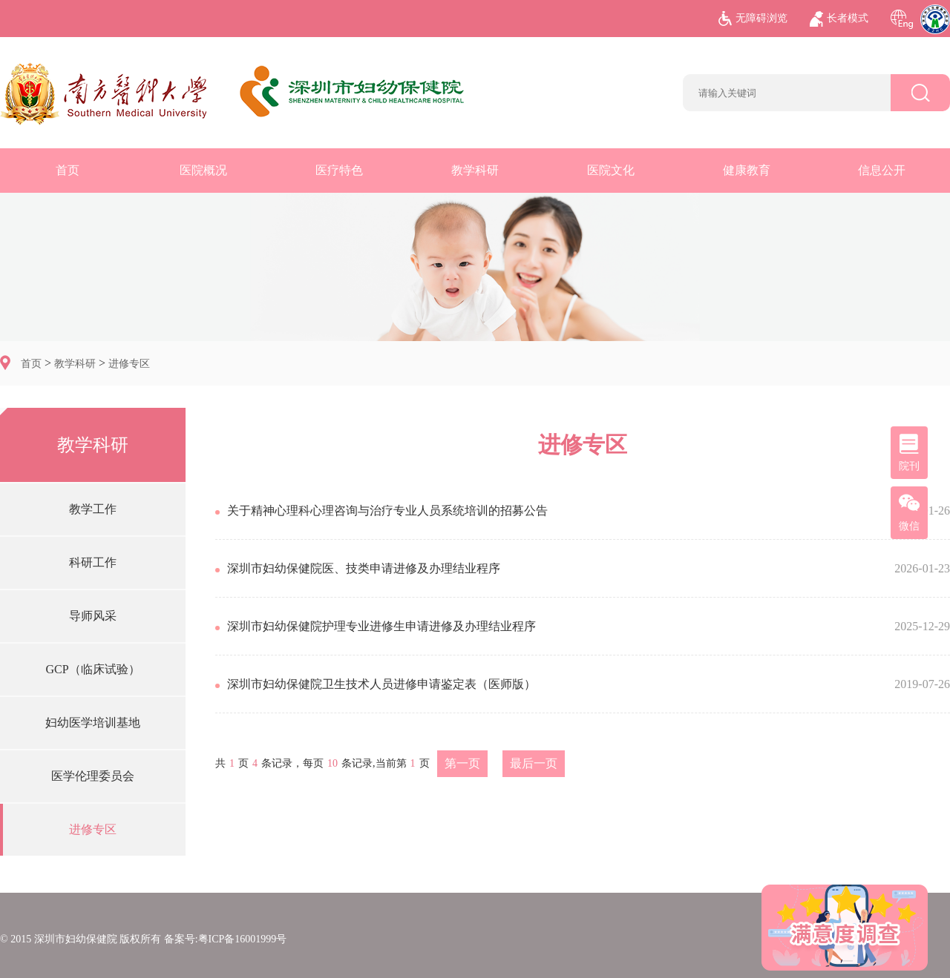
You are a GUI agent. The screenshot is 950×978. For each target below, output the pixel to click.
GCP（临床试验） (92, 669)
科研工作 (93, 562)
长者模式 (839, 19)
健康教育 (746, 170)
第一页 (462, 763)
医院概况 (203, 170)
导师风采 (93, 615)
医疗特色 (339, 170)
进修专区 (129, 363)
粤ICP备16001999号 (242, 939)
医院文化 (611, 170)
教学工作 (93, 509)
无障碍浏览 (752, 18)
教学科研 (475, 170)
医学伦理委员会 (92, 776)
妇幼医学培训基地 (92, 722)
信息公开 (881, 170)
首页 (67, 170)
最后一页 (533, 763)
